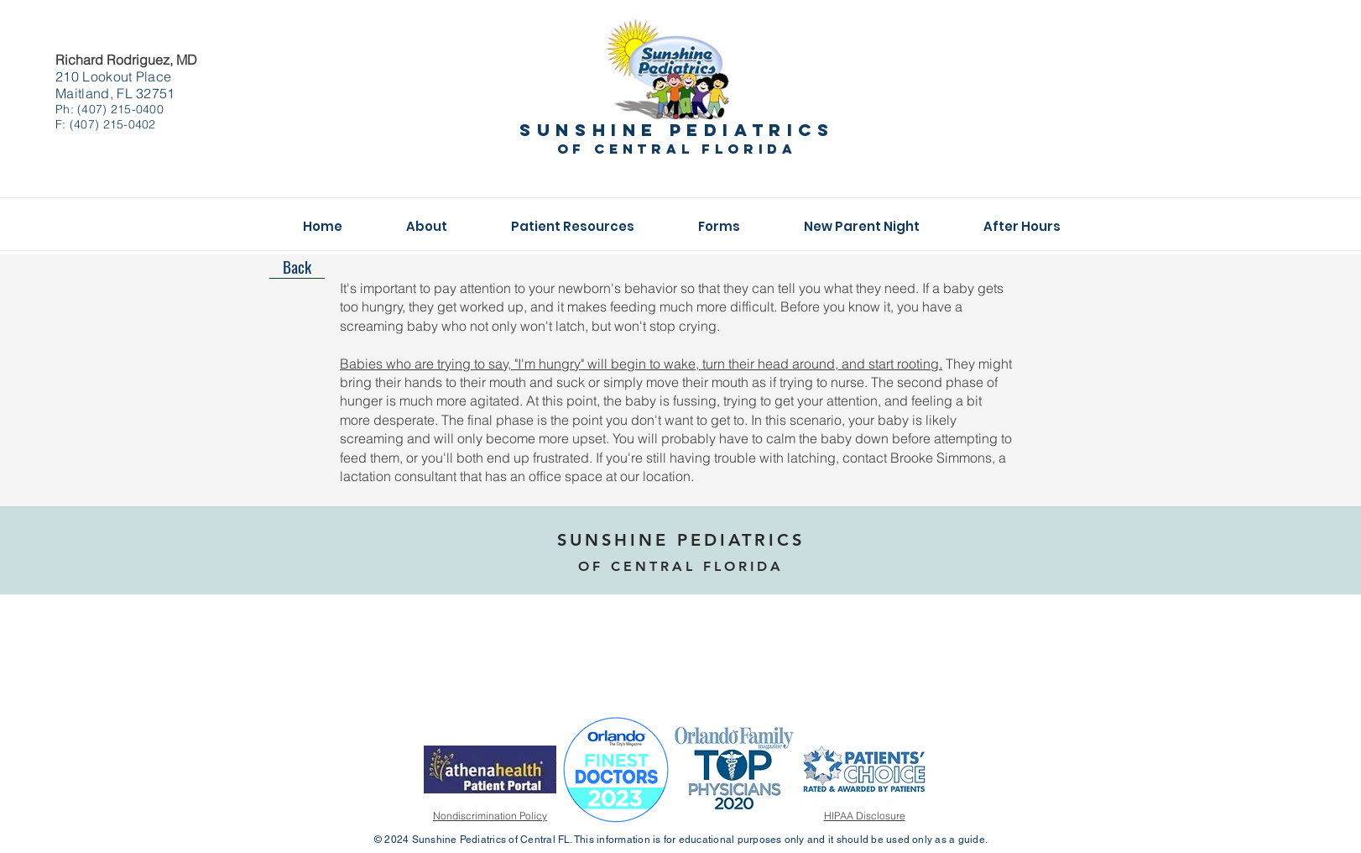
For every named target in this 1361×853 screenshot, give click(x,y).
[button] (426, 227)
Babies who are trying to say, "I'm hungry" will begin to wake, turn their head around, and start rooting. (641, 363)
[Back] (297, 266)
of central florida (677, 148)
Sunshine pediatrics (676, 129)
